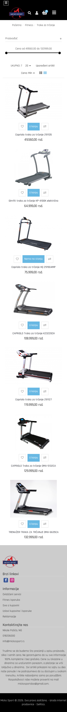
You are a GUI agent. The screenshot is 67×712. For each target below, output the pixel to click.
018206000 (9, 636)
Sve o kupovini (11, 605)
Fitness (29, 25)
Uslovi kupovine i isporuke (17, 611)
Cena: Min (28, 73)
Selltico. (40, 704)
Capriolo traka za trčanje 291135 (33, 135)
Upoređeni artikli (45, 66)
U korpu (33, 126)
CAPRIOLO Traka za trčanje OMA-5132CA (33, 466)
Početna (16, 25)
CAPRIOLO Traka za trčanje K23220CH (34, 333)
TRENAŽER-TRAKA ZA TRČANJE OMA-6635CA (34, 532)
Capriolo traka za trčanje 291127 (33, 399)
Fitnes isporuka (11, 600)
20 (28, 66)
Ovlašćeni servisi (12, 594)
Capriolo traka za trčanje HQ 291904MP (33, 267)
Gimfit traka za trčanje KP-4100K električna (33, 201)
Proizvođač (33, 38)
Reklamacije (9, 616)
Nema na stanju (33, 259)
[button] (37, 13)
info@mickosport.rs (13, 641)
